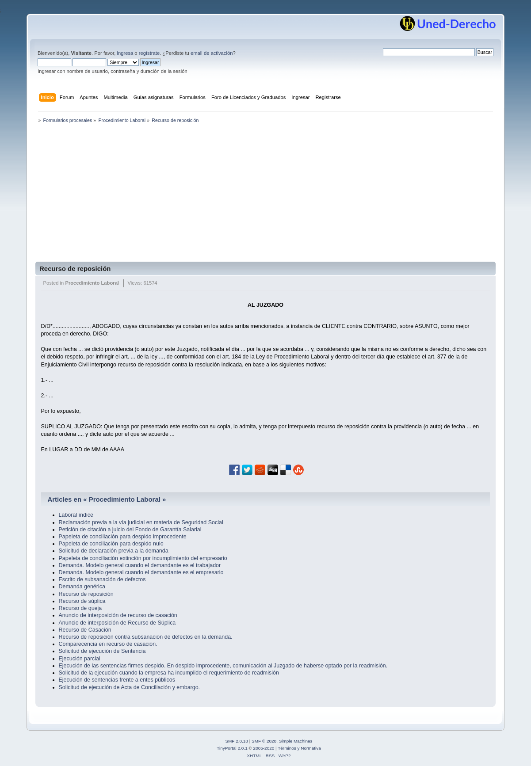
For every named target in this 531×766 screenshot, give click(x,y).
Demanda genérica (82, 586)
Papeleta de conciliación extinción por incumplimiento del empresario (143, 558)
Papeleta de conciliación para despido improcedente (123, 537)
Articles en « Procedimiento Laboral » (106, 499)
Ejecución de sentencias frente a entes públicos (117, 680)
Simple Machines (296, 741)
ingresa (125, 53)
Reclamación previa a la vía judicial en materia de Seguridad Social (141, 522)
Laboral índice (76, 515)
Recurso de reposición (75, 268)
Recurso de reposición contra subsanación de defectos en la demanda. (146, 637)
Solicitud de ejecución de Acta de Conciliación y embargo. (129, 687)
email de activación (212, 53)
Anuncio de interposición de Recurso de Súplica (117, 623)
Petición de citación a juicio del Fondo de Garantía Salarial (130, 529)
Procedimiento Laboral (92, 283)
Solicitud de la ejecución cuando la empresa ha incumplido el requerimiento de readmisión (169, 673)
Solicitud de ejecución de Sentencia (102, 651)
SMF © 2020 (264, 741)
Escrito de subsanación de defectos (102, 579)
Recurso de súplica (82, 601)
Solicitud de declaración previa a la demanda (113, 551)
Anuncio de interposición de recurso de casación (118, 615)
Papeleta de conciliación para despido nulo (111, 544)
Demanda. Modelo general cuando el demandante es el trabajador (140, 565)
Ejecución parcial (79, 658)
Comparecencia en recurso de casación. (108, 644)
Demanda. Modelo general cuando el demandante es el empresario (141, 572)
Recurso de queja (80, 608)
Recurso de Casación (85, 630)
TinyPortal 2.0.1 (232, 748)
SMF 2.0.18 (236, 741)
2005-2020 (264, 748)
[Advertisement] (265, 195)
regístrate (149, 53)
